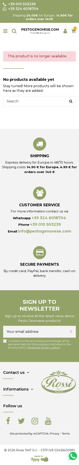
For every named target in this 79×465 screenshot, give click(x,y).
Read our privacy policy (43, 347)
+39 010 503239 (45, 224)
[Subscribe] (71, 332)
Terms (66, 433)
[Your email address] (34, 332)
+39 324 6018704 (49, 218)
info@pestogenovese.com (44, 231)
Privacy (54, 433)
